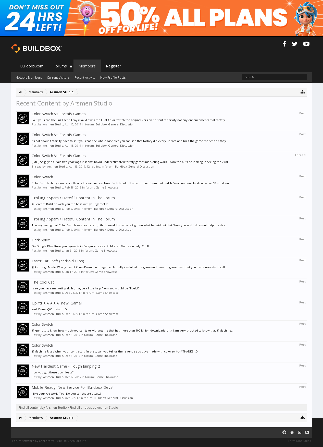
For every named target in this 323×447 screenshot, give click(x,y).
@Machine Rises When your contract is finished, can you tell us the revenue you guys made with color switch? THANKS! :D (115, 351)
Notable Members (29, 77)
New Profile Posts (113, 77)
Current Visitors (58, 77)
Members (87, 65)
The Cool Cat (43, 282)
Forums (60, 65)
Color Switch (42, 176)
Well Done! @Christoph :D (49, 309)
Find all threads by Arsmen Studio (94, 407)
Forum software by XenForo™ (49, 441)
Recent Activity (84, 77)
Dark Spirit (41, 239)
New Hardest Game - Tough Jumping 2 (66, 366)
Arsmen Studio (53, 124)
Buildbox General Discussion (114, 124)
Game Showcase (107, 187)
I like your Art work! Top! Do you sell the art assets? (66, 393)
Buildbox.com (31, 65)
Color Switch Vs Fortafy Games (59, 113)
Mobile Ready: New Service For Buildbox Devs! (72, 387)
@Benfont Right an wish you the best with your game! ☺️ (70, 204)
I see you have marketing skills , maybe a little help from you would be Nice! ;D (85, 288)
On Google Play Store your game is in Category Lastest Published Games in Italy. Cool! (90, 246)
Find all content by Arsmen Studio (43, 407)
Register (113, 65)
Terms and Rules (299, 441)
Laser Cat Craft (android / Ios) (58, 260)
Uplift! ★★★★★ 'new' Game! (57, 302)
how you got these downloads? (52, 372)
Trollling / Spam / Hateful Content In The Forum (73, 197)
